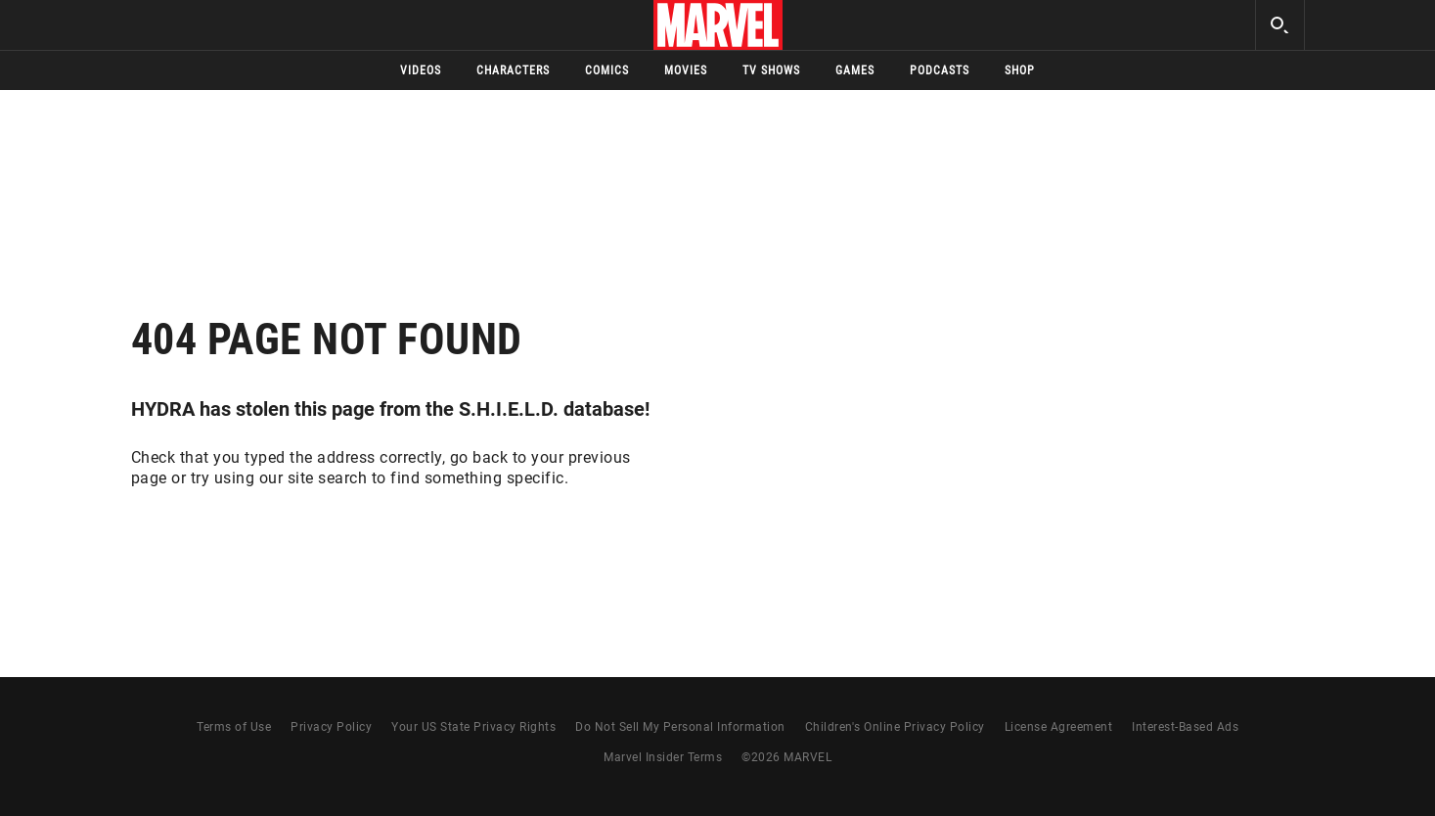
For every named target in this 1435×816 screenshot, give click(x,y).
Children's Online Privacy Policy (895, 727)
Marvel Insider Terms (663, 757)
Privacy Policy (331, 727)
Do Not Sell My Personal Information (680, 727)
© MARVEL (786, 757)
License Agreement (1059, 727)
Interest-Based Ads (1185, 727)
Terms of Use (234, 727)
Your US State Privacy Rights (473, 727)
